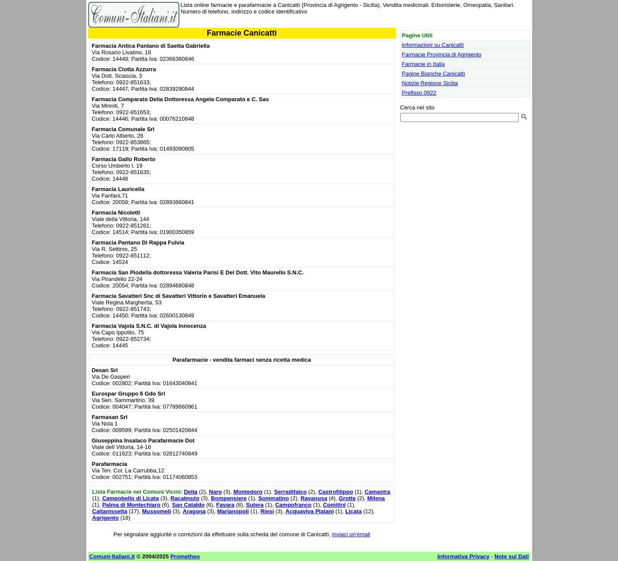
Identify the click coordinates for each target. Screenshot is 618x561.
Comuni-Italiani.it (112, 556)
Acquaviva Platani (309, 511)
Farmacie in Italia (423, 64)
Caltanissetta (110, 511)
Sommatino (273, 498)
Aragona (194, 511)
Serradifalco (290, 491)
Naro (215, 491)
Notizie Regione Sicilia (430, 83)
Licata (353, 511)
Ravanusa (314, 498)
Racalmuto (184, 498)
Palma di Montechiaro (131, 505)
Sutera (254, 505)
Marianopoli (233, 511)
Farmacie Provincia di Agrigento (442, 54)
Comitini (334, 505)
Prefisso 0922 (419, 92)
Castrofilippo (335, 491)
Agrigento (105, 518)
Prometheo (185, 556)
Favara (225, 505)
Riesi (267, 511)
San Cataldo (188, 505)
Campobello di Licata (130, 498)
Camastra (377, 491)
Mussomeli (156, 511)
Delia (190, 491)
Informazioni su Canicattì (433, 45)
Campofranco (293, 505)
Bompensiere (228, 498)
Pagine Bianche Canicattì (433, 73)
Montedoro (247, 491)
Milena (376, 498)
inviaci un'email (351, 534)
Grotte (347, 498)
